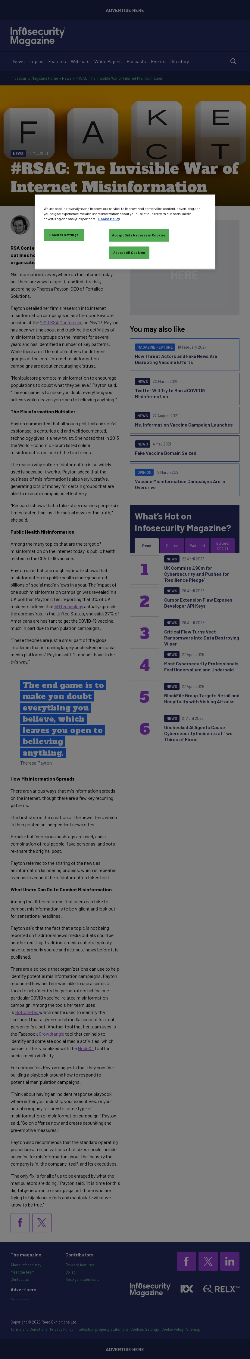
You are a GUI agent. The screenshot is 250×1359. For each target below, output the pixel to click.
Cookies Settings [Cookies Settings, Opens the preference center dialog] (64, 235)
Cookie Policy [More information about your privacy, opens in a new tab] (109, 219)
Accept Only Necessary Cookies (139, 235)
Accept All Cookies (129, 252)
